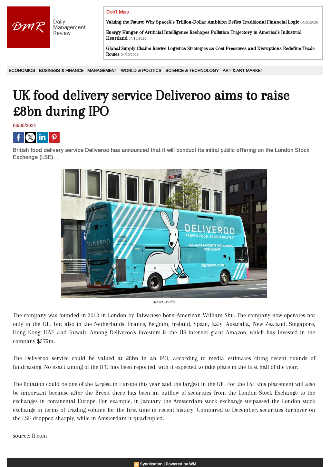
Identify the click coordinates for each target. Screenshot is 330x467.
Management (102, 70)
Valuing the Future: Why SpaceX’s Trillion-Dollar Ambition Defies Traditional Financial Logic (202, 22)
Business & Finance (61, 70)
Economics (22, 70)
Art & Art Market (243, 70)
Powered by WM (181, 464)
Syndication (152, 464)
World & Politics (141, 70)
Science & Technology (192, 70)
